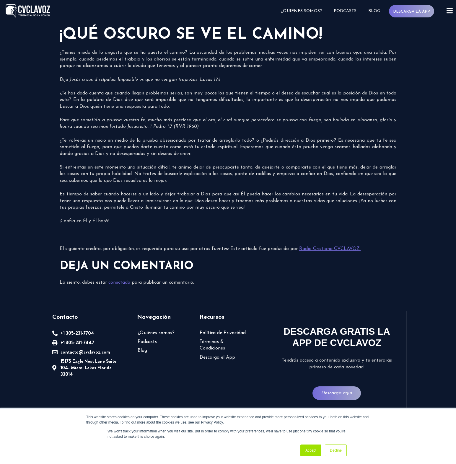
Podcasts (344, 11)
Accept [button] (310, 450)
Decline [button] (336, 450)
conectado (119, 282)
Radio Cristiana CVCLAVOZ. (330, 248)
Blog (374, 11)
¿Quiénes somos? (301, 11)
